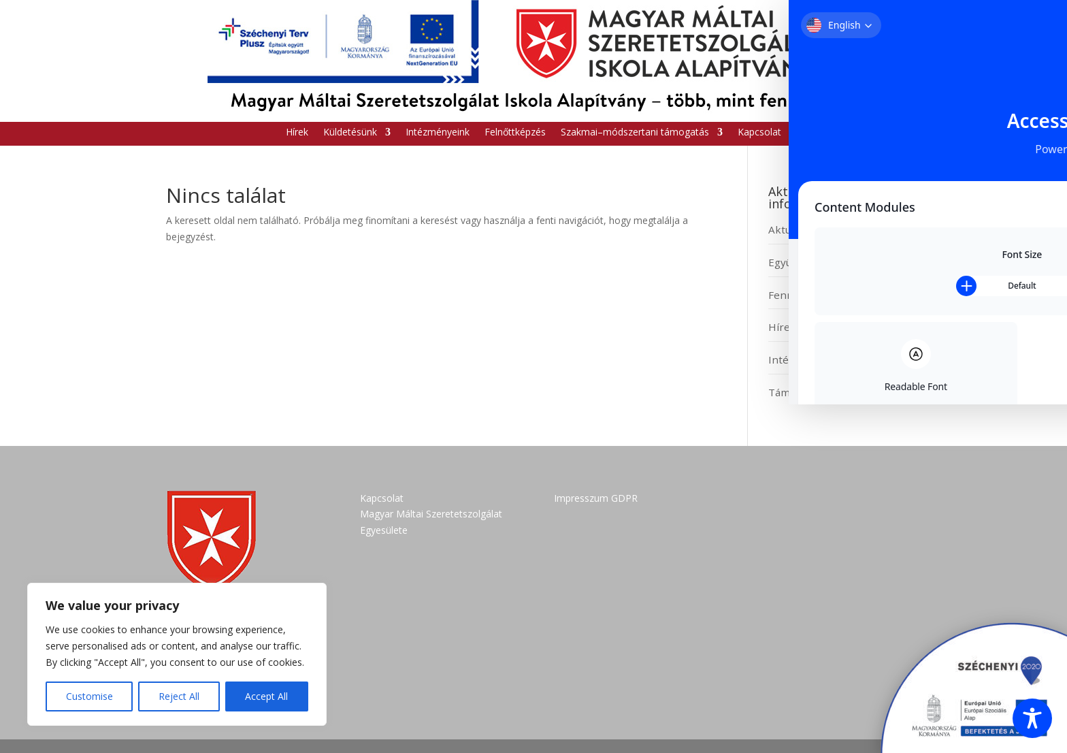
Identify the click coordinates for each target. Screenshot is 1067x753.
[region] (177, 654)
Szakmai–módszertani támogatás (635, 132)
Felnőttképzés (515, 132)
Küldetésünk (350, 132)
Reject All (179, 696)
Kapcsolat (759, 132)
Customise (89, 696)
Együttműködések (813, 262)
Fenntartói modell (812, 295)
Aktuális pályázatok (816, 229)
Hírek (297, 132)
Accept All (266, 696)
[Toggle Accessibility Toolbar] (1032, 718)
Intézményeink (438, 132)
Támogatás (795, 392)
